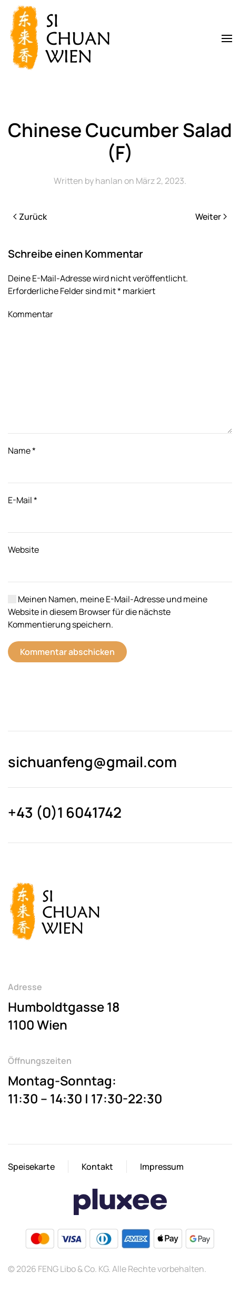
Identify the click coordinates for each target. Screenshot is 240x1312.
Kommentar (30, 314)
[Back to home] (62, 38)
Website (23, 549)
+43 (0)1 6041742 (65, 812)
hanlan (109, 181)
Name (22, 450)
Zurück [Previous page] (30, 216)
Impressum (162, 1166)
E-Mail (22, 500)
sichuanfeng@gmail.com (92, 761)
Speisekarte (31, 1166)
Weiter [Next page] (211, 216)
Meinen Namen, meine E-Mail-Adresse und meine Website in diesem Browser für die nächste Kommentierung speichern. (107, 611)
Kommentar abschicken (67, 652)
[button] (227, 38)
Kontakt (97, 1166)
